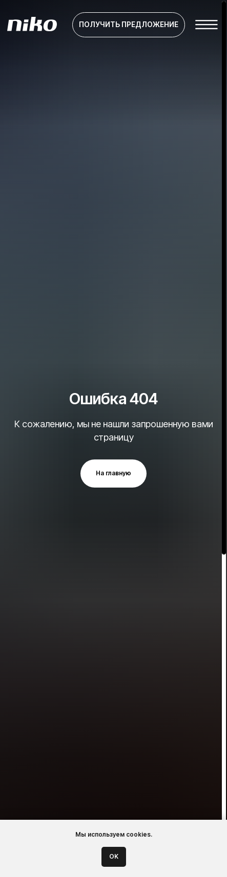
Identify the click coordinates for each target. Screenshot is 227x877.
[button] (128, 25)
